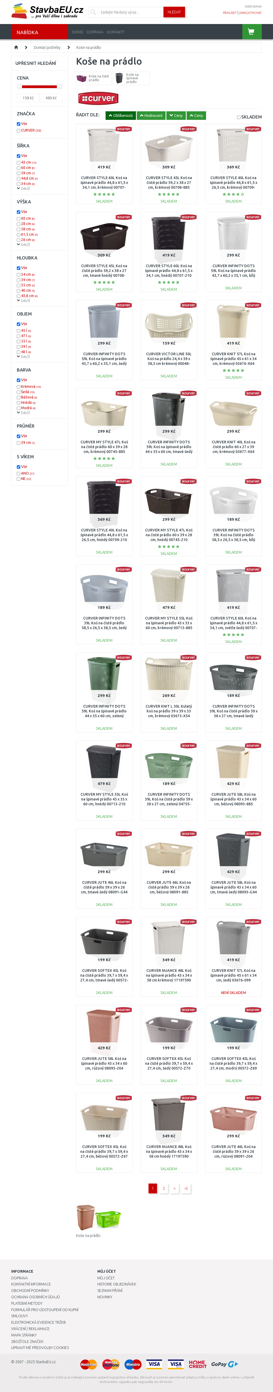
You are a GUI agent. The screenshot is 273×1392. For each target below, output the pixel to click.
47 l (26, 336)
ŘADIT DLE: (87, 114)
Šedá (28, 392)
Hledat (174, 12)
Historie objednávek (116, 1284)
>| (185, 1188)
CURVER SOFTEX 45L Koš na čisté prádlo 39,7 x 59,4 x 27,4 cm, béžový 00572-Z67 (104, 1151)
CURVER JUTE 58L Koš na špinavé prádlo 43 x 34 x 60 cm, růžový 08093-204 (104, 1063)
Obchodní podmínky (30, 1290)
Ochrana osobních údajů (35, 1297)
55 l (26, 341)
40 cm (28, 290)
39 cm (28, 280)
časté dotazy (253, 6)
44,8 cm (29, 178)
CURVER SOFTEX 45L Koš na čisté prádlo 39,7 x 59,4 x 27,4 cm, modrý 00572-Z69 (233, 1063)
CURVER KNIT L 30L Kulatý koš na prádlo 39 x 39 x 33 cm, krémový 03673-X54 (169, 711)
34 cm (28, 184)
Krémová (31, 386)
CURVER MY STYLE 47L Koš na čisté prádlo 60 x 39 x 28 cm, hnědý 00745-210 (168, 535)
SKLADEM (251, 116)
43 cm (29, 162)
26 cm (28, 240)
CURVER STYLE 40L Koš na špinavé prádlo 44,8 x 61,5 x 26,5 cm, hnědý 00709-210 (104, 535)
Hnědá (28, 402)
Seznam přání (109, 1290)
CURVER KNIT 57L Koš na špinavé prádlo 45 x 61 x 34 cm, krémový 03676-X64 (233, 359)
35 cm (28, 285)
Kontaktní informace (31, 1284)
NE (26, 478)
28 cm (28, 224)
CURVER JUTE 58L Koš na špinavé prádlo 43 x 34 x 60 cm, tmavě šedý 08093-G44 (233, 887)
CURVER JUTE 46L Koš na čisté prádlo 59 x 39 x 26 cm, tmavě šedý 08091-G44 (104, 887)
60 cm (28, 167)
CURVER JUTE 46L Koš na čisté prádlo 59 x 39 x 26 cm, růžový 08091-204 (233, 1151)
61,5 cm (29, 234)
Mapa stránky (24, 1335)
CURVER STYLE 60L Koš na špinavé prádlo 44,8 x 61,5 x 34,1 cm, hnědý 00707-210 (168, 271)
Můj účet (106, 1278)
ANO (27, 473)
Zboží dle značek (27, 1341)
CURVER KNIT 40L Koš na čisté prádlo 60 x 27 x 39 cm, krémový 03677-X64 (233, 447)
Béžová (29, 397)
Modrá (28, 408)
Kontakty (115, 32)
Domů (77, 32)
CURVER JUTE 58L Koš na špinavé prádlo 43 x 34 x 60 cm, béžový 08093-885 (233, 799)
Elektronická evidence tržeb (38, 1322)
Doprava (95, 32)
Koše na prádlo (89, 47)
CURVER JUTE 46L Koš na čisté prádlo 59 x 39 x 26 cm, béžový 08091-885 (169, 887)
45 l (26, 330)
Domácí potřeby (47, 47)
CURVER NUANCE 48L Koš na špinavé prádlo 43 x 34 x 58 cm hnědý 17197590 (169, 1151)
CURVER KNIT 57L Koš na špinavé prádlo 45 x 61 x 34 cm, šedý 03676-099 (233, 975)
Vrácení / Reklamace (30, 1329)
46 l (26, 352)
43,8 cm (29, 296)
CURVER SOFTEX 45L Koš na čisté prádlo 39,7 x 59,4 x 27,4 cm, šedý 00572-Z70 (169, 1063)
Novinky (104, 1297)
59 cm (28, 173)
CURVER (31, 130)
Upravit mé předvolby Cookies (40, 1348)
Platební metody (26, 1303)
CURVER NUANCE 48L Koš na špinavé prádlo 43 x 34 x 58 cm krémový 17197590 (169, 975)
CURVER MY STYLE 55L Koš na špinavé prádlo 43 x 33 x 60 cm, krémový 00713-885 (168, 623)
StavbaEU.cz (46, 1362)
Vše (24, 123)
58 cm (28, 229)
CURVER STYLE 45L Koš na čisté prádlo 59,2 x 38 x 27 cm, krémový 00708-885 (169, 183)
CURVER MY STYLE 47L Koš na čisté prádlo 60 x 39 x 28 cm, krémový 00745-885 (104, 447)
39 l (26, 346)
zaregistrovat (250, 12)
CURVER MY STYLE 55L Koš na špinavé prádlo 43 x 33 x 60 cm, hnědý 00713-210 (104, 799)
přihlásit (230, 12)
